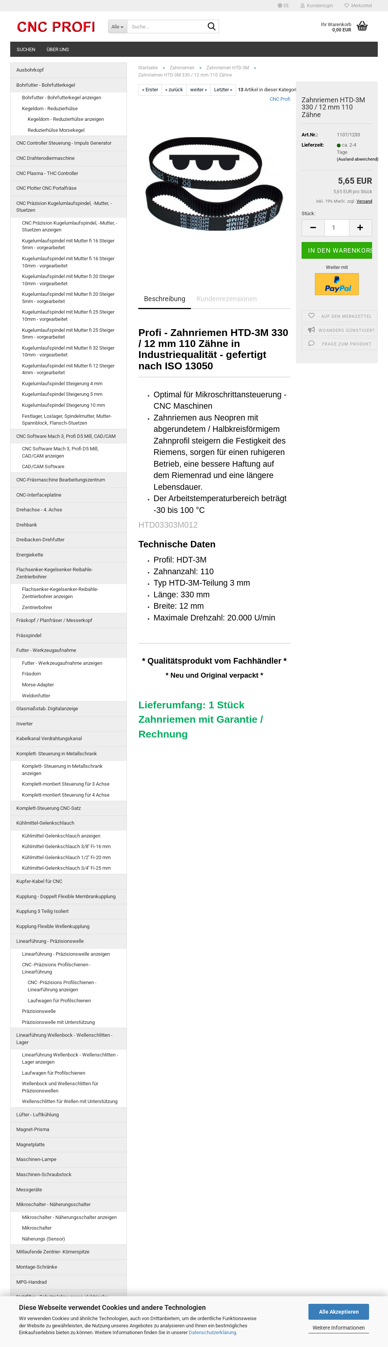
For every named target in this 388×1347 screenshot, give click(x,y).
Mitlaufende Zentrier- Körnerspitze (52, 1252)
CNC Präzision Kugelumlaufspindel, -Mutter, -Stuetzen (64, 206)
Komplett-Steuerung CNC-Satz (48, 808)
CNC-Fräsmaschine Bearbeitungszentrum (60, 480)
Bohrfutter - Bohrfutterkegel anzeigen (61, 97)
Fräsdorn (31, 674)
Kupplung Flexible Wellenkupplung (52, 926)
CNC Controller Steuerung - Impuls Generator (63, 143)
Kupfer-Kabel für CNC (39, 881)
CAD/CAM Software (43, 466)
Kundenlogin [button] (316, 5)
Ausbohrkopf (30, 70)
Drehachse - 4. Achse (39, 510)
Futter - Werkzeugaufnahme (46, 650)
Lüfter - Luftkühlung (37, 1114)
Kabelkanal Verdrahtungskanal (49, 738)
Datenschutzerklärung (212, 1332)
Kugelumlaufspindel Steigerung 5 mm (62, 394)
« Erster (150, 89)
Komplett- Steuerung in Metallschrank (56, 753)
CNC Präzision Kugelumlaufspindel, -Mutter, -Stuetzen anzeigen (69, 226)
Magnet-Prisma (32, 1129)
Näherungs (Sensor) (43, 1239)
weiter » (198, 89)
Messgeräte (29, 1189)
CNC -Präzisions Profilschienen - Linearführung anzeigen (62, 986)
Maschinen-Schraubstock (44, 1174)
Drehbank (26, 525)
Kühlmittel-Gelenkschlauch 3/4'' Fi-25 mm (66, 868)
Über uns (58, 49)
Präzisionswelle (39, 1011)
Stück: (308, 213)
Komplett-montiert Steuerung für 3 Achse (66, 784)
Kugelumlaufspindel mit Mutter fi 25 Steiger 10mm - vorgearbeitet (68, 315)
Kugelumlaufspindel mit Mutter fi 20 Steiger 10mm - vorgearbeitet (68, 279)
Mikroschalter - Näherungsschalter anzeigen (69, 1217)
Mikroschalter (37, 1228)
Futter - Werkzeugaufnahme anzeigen (62, 663)
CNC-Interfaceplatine (38, 495)
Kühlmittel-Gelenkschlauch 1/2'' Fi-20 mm (66, 857)
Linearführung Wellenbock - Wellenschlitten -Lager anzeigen (70, 1058)
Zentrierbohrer (37, 607)
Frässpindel (28, 635)
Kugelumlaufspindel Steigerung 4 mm (62, 383)
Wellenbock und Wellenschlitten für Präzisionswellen (60, 1087)
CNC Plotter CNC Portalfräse (46, 188)
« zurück (174, 89)
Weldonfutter (36, 696)
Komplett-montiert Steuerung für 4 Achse (66, 795)
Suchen (26, 49)
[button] (283, 5)
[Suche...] (117, 26)
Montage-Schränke (36, 1267)
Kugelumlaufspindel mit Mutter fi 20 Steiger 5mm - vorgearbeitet (68, 297)
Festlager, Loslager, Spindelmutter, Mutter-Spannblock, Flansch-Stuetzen (67, 419)
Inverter (24, 724)
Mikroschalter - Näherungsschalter (53, 1204)
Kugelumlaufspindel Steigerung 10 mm (63, 405)
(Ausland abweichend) (358, 159)
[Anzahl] (336, 227)
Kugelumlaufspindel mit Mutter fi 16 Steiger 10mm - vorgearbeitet (68, 262)
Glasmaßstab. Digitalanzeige (47, 708)
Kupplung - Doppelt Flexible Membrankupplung (66, 896)
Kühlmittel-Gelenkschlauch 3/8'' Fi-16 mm (66, 846)
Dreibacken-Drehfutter (40, 539)
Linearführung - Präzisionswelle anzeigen (66, 954)
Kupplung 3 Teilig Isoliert (42, 911)
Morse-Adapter (38, 685)
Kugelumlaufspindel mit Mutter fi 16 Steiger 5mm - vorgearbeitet (68, 244)
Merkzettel (358, 5)
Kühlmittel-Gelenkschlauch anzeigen (61, 836)
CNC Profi (280, 99)
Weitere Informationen (339, 1328)
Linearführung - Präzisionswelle (50, 941)
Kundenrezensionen (227, 299)
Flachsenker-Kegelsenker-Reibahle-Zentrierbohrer (54, 573)
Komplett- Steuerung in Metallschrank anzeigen (62, 769)
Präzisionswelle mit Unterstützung (58, 1022)
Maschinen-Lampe (36, 1159)
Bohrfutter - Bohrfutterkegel (45, 85)
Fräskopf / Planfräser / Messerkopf (54, 620)
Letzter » (223, 89)
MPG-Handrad (31, 1282)
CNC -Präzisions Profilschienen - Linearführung (56, 968)
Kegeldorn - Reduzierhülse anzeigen (66, 119)
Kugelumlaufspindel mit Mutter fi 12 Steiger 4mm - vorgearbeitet (68, 369)
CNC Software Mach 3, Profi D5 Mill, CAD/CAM (66, 436)
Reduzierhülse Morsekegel (56, 130)
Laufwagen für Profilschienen (59, 1000)
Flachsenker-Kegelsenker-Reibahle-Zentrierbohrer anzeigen (60, 592)
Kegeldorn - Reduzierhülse (50, 108)
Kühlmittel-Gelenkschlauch (45, 823)
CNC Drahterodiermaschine (45, 158)
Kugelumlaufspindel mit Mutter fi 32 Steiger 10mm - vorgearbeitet (68, 351)
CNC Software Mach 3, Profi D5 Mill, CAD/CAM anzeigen (60, 452)
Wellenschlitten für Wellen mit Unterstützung (69, 1101)
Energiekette (29, 555)
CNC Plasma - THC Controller (47, 173)
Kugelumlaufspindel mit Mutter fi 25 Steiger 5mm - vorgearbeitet (68, 333)
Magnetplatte (30, 1144)
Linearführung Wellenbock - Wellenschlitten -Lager (64, 1038)
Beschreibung (164, 299)
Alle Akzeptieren (339, 1312)
